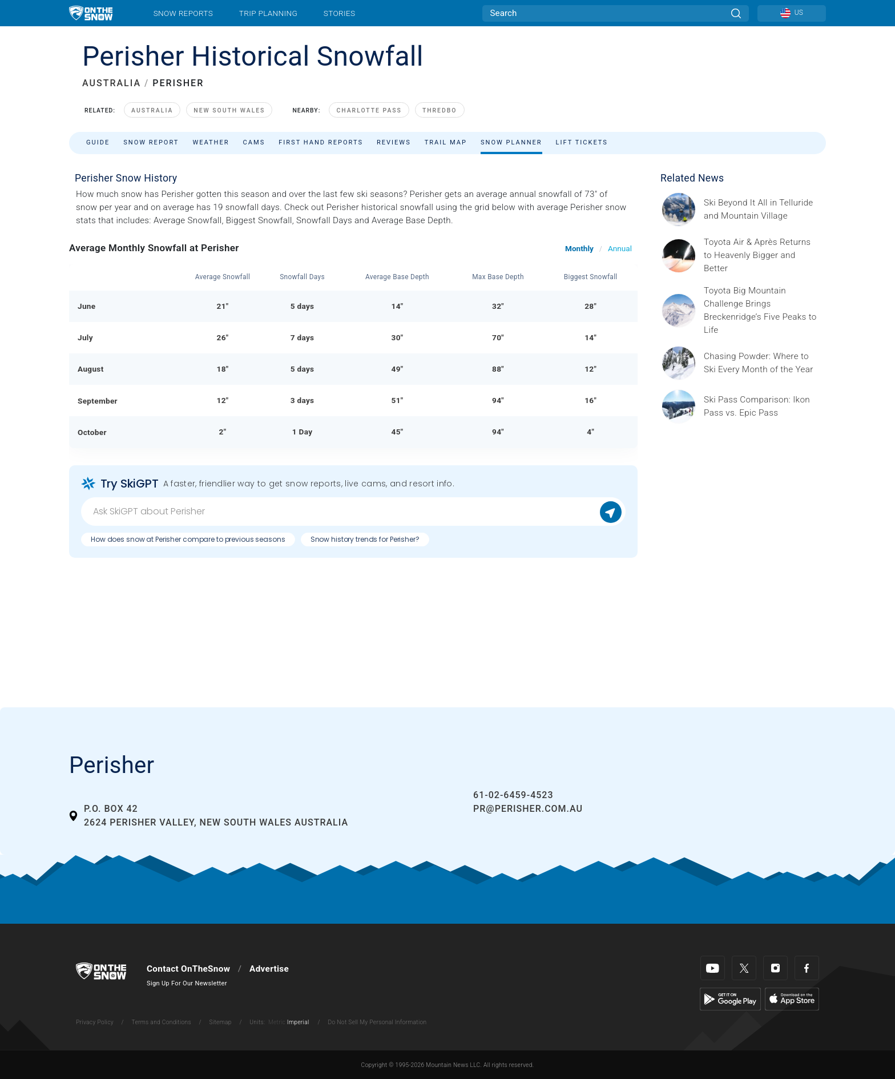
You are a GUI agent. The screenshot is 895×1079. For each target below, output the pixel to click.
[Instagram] (775, 968)
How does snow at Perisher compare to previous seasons (188, 539)
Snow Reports (183, 13)
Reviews (394, 142)
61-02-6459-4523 (513, 795)
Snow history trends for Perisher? (365, 539)
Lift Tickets (582, 142)
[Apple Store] (792, 998)
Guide (98, 142)
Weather (210, 142)
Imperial (298, 1022)
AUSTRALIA (111, 83)
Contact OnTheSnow (188, 969)
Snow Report (151, 142)
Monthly (579, 248)
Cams (254, 142)
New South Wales (229, 110)
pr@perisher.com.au (528, 808)
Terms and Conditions (161, 1022)
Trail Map (446, 142)
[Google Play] (730, 998)
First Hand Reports (321, 142)
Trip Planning (268, 13)
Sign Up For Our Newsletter (187, 983)
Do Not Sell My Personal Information (377, 1022)
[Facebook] (807, 968)
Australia (152, 110)
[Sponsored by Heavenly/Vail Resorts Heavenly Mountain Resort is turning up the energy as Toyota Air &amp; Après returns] (761, 255)
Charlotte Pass (368, 110)
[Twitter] (744, 968)
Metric (276, 1022)
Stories (339, 13)
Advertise (269, 969)
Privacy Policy (95, 1022)
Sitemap (220, 1022)
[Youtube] (712, 968)
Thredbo (439, 110)
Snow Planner (511, 142)
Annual (620, 248)
